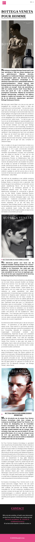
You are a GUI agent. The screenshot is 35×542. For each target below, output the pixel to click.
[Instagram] (33, 2)
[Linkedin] (31, 2)
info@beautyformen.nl (17, 521)
